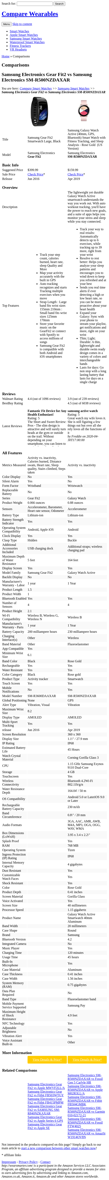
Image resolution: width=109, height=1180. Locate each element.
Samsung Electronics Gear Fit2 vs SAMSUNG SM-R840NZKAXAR (45, 1109)
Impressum (9, 1162)
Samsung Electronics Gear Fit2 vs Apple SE (45, 1126)
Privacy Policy (28, 1162)
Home (6, 56)
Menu (6, 24)
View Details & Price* (47, 1059)
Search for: (9, 3)
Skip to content (22, 24)
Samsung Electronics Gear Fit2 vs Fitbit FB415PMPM (45, 1100)
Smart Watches (19, 31)
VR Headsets (18, 49)
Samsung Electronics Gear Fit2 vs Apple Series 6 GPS (45, 1118)
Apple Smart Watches (24, 35)
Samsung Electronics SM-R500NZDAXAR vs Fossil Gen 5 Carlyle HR (85, 1078)
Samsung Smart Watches (26, 38)
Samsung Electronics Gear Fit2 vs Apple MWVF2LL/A (46, 1086)
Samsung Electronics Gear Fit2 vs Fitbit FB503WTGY (46, 1093)
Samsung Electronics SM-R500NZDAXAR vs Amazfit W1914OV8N (87, 1133)
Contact (46, 1162)
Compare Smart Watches (36, 88)
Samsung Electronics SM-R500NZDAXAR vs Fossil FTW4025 (85, 1122)
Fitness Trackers (20, 46)
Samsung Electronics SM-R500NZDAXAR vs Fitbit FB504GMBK (85, 1100)
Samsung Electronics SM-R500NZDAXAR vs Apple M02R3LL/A (85, 1089)
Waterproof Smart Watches (27, 42)
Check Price (35, 174)
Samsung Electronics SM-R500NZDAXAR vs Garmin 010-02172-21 (86, 1111)
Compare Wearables (30, 13)
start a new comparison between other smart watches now (58, 1148)
